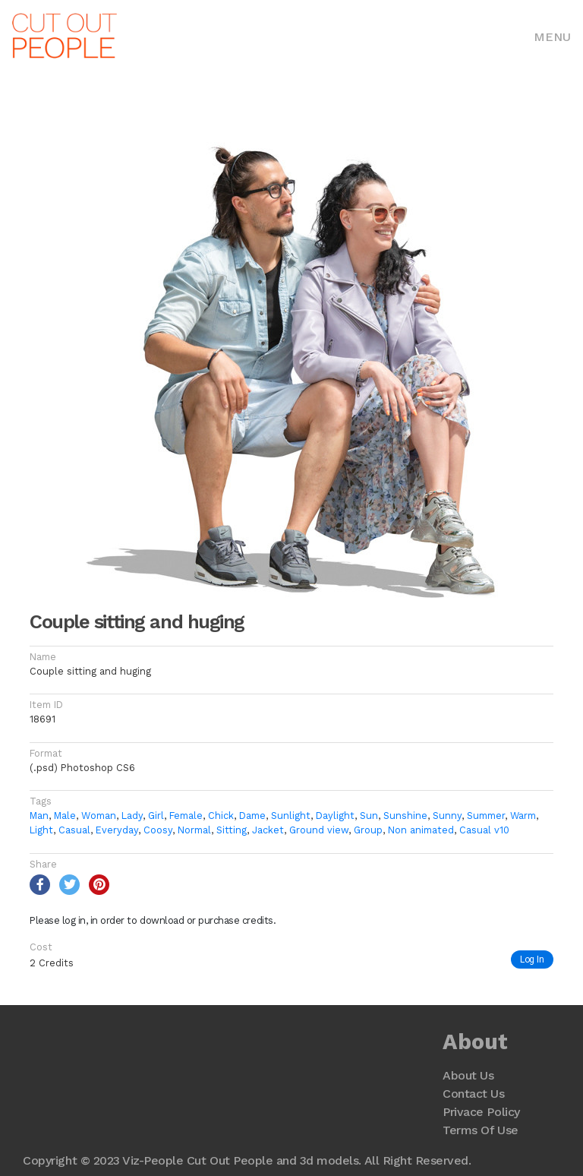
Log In (532, 959)
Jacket (268, 830)
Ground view (318, 830)
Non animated (421, 830)
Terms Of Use (480, 1130)
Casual (74, 830)
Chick (221, 815)
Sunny (447, 815)
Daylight (335, 815)
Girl (156, 815)
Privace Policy (481, 1112)
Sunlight (290, 815)
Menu (552, 37)
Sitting (231, 830)
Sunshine (405, 815)
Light (41, 830)
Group (368, 830)
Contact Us (473, 1093)
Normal (194, 830)
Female (186, 815)
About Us (468, 1075)
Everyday (117, 830)
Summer (486, 815)
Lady (132, 815)
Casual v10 (484, 830)
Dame (252, 815)
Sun (369, 815)
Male (65, 815)
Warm (523, 815)
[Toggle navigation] (552, 35)
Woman (98, 815)
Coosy (157, 830)
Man (39, 815)
